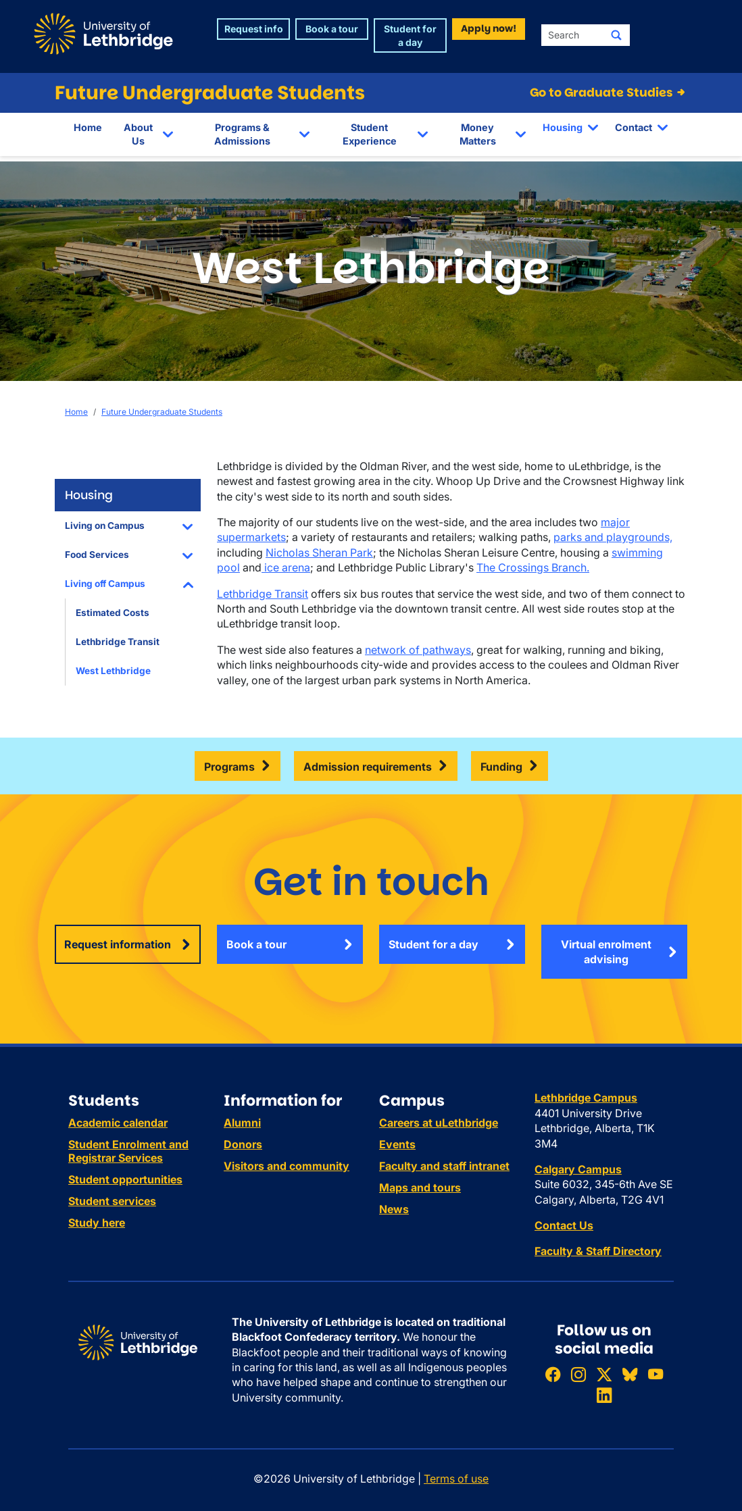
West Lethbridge (113, 670)
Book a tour (256, 944)
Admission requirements (367, 766)
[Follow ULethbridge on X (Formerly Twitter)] (604, 1374)
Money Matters (478, 134)
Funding (501, 766)
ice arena (286, 567)
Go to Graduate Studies (608, 92)
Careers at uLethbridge (438, 1122)
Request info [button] (253, 28)
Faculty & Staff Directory (598, 1251)
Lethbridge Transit (117, 641)
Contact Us (564, 1225)
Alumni (242, 1122)
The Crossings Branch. (532, 567)
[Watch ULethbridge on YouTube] (655, 1374)
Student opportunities (125, 1179)
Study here (96, 1222)
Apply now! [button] (488, 28)
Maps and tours (420, 1187)
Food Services (97, 554)
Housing (563, 127)
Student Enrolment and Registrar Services (128, 1150)
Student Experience (370, 134)
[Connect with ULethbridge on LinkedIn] (604, 1395)
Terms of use (456, 1478)
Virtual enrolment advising (606, 952)
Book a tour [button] (331, 28)
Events (397, 1144)
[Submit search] (616, 35)
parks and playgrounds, (612, 537)
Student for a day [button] (410, 35)
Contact (633, 127)
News (394, 1209)
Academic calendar (118, 1122)
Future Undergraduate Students (210, 93)
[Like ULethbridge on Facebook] (553, 1374)
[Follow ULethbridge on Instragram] (578, 1374)
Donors (243, 1144)
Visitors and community (286, 1166)
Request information (117, 944)
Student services (112, 1201)
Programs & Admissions (242, 134)
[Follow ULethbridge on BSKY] (630, 1374)
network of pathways (418, 650)
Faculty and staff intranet (444, 1166)
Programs (229, 766)
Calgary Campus (578, 1169)
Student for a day (433, 944)
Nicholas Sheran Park (319, 552)
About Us (138, 134)
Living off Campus (105, 583)
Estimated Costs (112, 612)
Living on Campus (105, 525)
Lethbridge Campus (586, 1097)
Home (88, 127)
